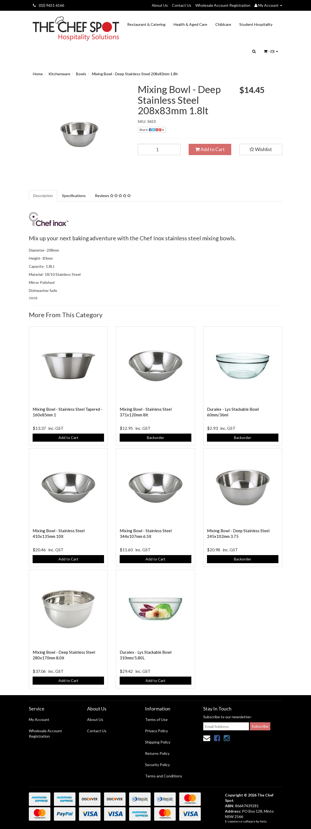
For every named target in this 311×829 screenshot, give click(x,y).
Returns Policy (157, 753)
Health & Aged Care (190, 24)
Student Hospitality (255, 24)
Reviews (113, 195)
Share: (151, 130)
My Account (39, 719)
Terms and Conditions (163, 776)
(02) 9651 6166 (48, 5)
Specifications (74, 195)
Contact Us (181, 5)
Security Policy (157, 764)
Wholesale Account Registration (222, 5)
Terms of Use (156, 719)
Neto (263, 821)
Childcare (223, 24)
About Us (160, 5)
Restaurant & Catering (146, 24)
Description (43, 195)
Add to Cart (210, 149)
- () (271, 51)
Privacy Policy (156, 730)
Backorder (155, 437)
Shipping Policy (157, 742)
